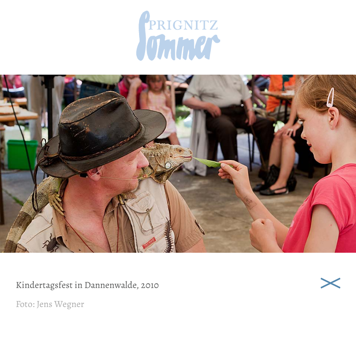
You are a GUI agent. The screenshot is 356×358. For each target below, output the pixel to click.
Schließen (330, 282)
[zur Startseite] (178, 57)
